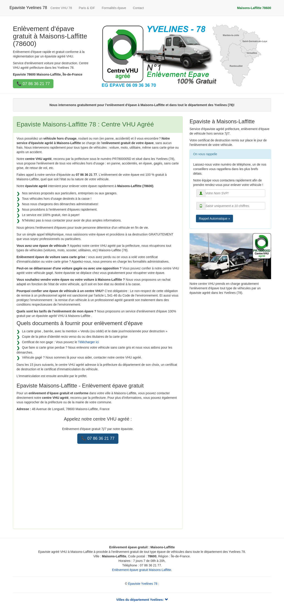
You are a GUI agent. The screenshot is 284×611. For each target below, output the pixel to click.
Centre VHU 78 (61, 8)
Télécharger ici (88, 342)
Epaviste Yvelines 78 (28, 7)
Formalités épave (114, 8)
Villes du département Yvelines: (142, 599)
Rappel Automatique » (214, 218)
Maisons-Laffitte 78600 (254, 8)
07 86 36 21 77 (36, 83)
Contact (138, 8)
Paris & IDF (87, 8)
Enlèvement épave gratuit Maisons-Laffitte (141, 570)
